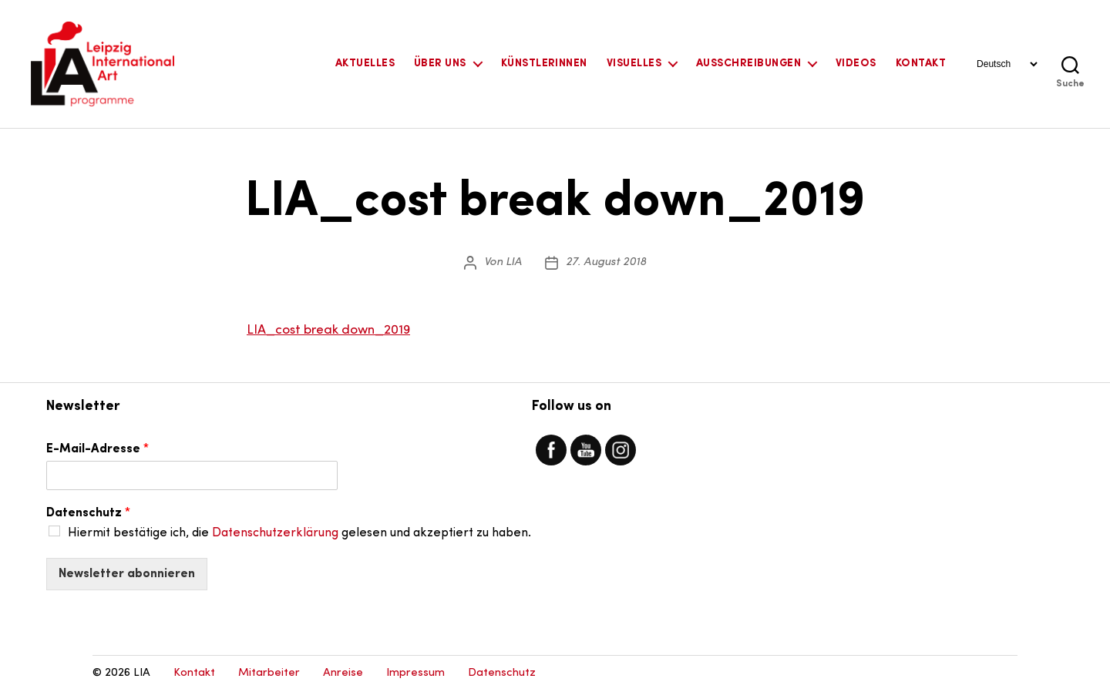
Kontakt (921, 63)
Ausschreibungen (748, 63)
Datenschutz (88, 513)
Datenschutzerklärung (275, 533)
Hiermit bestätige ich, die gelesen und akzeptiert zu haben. (299, 533)
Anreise (343, 673)
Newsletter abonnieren (127, 574)
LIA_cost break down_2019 (328, 330)
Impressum (415, 673)
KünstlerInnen (544, 63)
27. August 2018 (606, 262)
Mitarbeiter (269, 673)
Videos (856, 63)
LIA (514, 262)
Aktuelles (365, 63)
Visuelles (634, 63)
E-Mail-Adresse (97, 449)
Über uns (440, 63)
